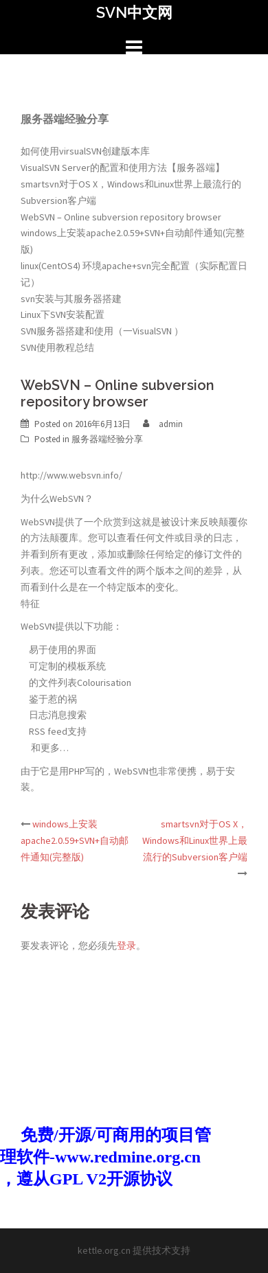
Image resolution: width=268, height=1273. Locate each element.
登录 (126, 945)
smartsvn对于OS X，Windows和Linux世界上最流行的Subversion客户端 (194, 840)
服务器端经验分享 (107, 439)
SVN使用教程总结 (57, 347)
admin (171, 424)
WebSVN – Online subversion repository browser (121, 217)
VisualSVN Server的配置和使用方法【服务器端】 (123, 167)
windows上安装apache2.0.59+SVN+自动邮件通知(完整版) (75, 840)
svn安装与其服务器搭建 (71, 299)
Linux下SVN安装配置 (62, 314)
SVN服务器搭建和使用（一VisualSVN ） (102, 331)
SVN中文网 (134, 12)
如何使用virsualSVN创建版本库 (85, 151)
